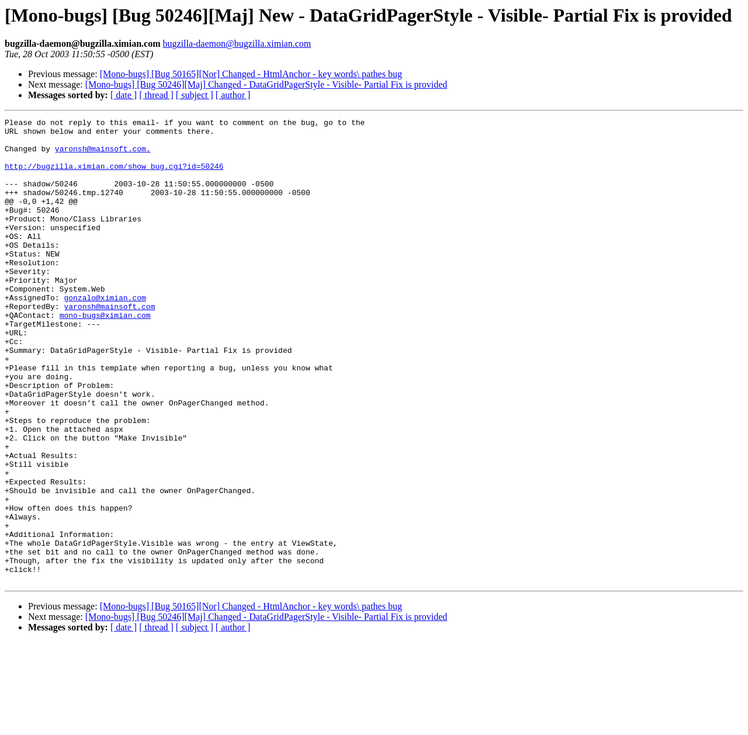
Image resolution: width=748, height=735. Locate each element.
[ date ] (123, 95)
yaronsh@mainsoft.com (109, 344)
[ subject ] (194, 95)
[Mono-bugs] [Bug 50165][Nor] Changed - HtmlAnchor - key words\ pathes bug (251, 74)
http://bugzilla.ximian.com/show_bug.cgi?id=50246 (114, 176)
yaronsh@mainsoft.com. (103, 155)
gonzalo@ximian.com (105, 334)
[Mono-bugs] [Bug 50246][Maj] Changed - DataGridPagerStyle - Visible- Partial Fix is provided (266, 84)
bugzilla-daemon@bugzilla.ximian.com (236, 43)
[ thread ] (156, 95)
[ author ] (233, 95)
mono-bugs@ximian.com (105, 355)
